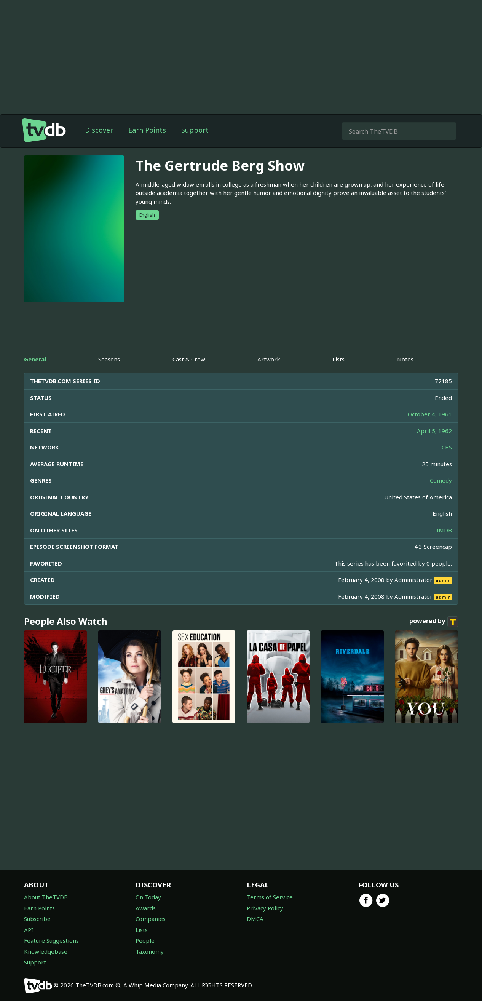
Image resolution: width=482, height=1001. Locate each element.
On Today (148, 897)
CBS (447, 447)
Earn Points (147, 129)
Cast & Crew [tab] (188, 359)
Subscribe (37, 919)
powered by (433, 621)
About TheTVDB (46, 897)
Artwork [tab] (268, 359)
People (145, 940)
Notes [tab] (405, 359)
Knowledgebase (45, 951)
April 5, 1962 (434, 431)
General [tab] (35, 359)
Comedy (441, 480)
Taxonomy (150, 951)
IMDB (444, 530)
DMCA (255, 919)
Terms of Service (270, 897)
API (28, 930)
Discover (99, 129)
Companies (151, 919)
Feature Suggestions (51, 940)
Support (195, 129)
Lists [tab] (338, 359)
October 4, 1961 (430, 414)
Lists (142, 930)
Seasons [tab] (109, 359)
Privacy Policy (265, 908)
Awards (146, 908)
